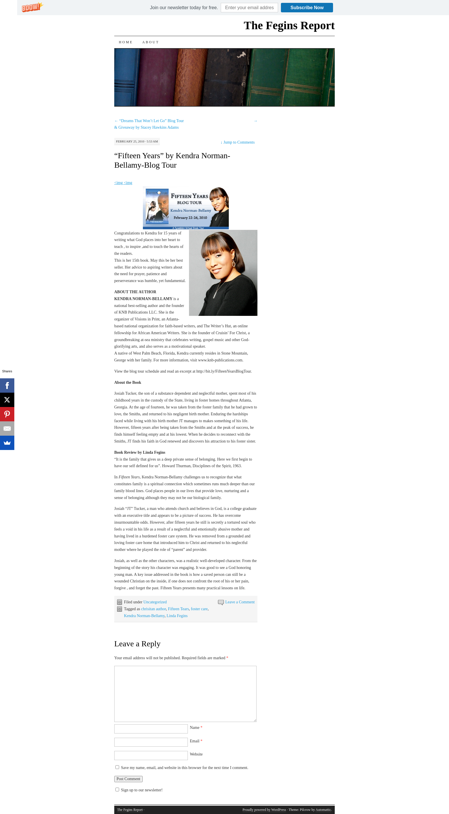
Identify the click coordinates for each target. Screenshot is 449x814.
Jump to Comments (237, 142)
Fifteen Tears (178, 609)
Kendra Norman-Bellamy (144, 616)
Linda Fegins (177, 616)
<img (119, 183)
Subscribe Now (307, 7)
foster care (199, 609)
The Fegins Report (289, 25)
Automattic (323, 810)
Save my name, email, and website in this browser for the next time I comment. (184, 768)
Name (196, 727)
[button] (184, 7)
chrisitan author (153, 609)
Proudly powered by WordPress (264, 810)
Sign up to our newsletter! (142, 790)
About (150, 42)
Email (196, 741)
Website (196, 754)
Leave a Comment (240, 602)
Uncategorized (155, 602)
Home (126, 42)
